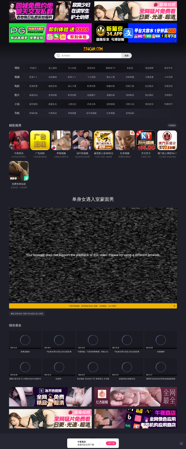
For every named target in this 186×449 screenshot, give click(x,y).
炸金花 (130, 68)
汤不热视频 (91, 113)
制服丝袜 (111, 86)
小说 (17, 104)
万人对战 (72, 68)
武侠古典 (91, 104)
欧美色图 (72, 95)
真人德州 (53, 68)
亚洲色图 (53, 95)
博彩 (17, 68)
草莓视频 (72, 113)
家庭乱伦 (53, 104)
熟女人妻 (111, 77)
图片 (17, 95)
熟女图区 (149, 95)
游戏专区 (91, 68)
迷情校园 (111, 104)
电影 (17, 86)
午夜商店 (53, 113)
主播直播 (149, 77)
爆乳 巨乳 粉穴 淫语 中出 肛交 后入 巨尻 (27, 313)
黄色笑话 (149, 104)
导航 (17, 113)
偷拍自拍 (53, 86)
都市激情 (33, 104)
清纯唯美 (130, 95)
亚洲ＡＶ (33, 77)
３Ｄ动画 (91, 77)
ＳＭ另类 (168, 77)
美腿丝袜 (111, 95)
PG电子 (33, 68)
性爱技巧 (168, 104)
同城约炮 (33, 113)
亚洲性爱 (33, 86)
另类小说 (130, 104)
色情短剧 (130, 113)
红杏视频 (111, 113)
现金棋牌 (149, 68)
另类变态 (168, 86)
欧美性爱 (91, 86)
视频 (17, 77)
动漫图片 (91, 95)
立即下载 (111, 443)
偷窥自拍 (33, 95)
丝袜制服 (130, 77)
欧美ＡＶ (72, 77)
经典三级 (130, 86)
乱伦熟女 (149, 86)
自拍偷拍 (53, 77)
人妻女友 (72, 104)
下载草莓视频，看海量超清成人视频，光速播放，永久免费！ (122, 305)
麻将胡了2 (110, 68)
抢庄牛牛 (168, 68)
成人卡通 (72, 86)
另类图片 (168, 95)
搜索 (127, 55)
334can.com (93, 49)
